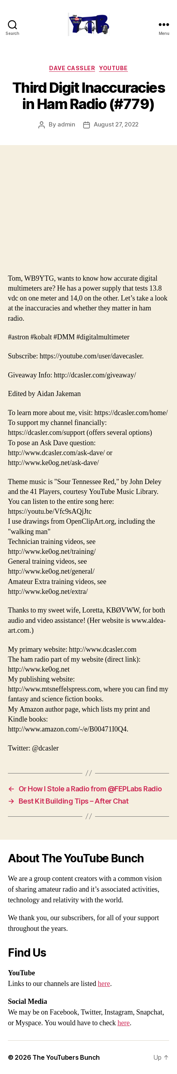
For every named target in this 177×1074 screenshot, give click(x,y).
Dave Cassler (72, 68)
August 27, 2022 (116, 124)
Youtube (113, 68)
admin (66, 124)
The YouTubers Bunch (66, 1057)
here (104, 983)
